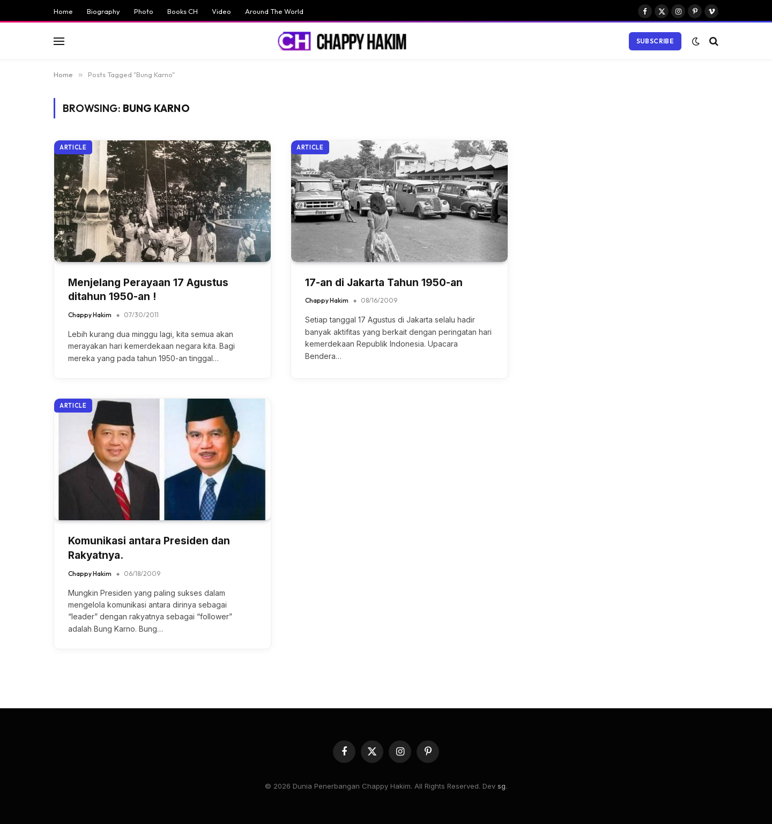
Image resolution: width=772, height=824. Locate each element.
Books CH (182, 11)
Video (221, 11)
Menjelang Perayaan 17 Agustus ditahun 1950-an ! (148, 289)
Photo (143, 11)
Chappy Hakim (90, 315)
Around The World (274, 11)
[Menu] (59, 41)
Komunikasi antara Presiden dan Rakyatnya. (149, 548)
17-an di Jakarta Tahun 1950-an (384, 282)
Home (63, 11)
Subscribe (655, 41)
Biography (103, 11)
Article (73, 147)
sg (502, 786)
